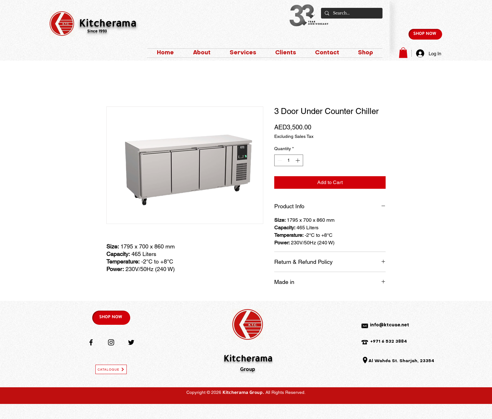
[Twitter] (131, 342)
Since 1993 (97, 31)
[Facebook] (91, 342)
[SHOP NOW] (425, 34)
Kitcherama (107, 24)
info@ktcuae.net (389, 325)
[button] (403, 52)
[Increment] (298, 160)
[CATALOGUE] (111, 369)
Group (247, 370)
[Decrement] (279, 160)
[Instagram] (111, 342)
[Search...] (351, 13)
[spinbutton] (288, 160)
